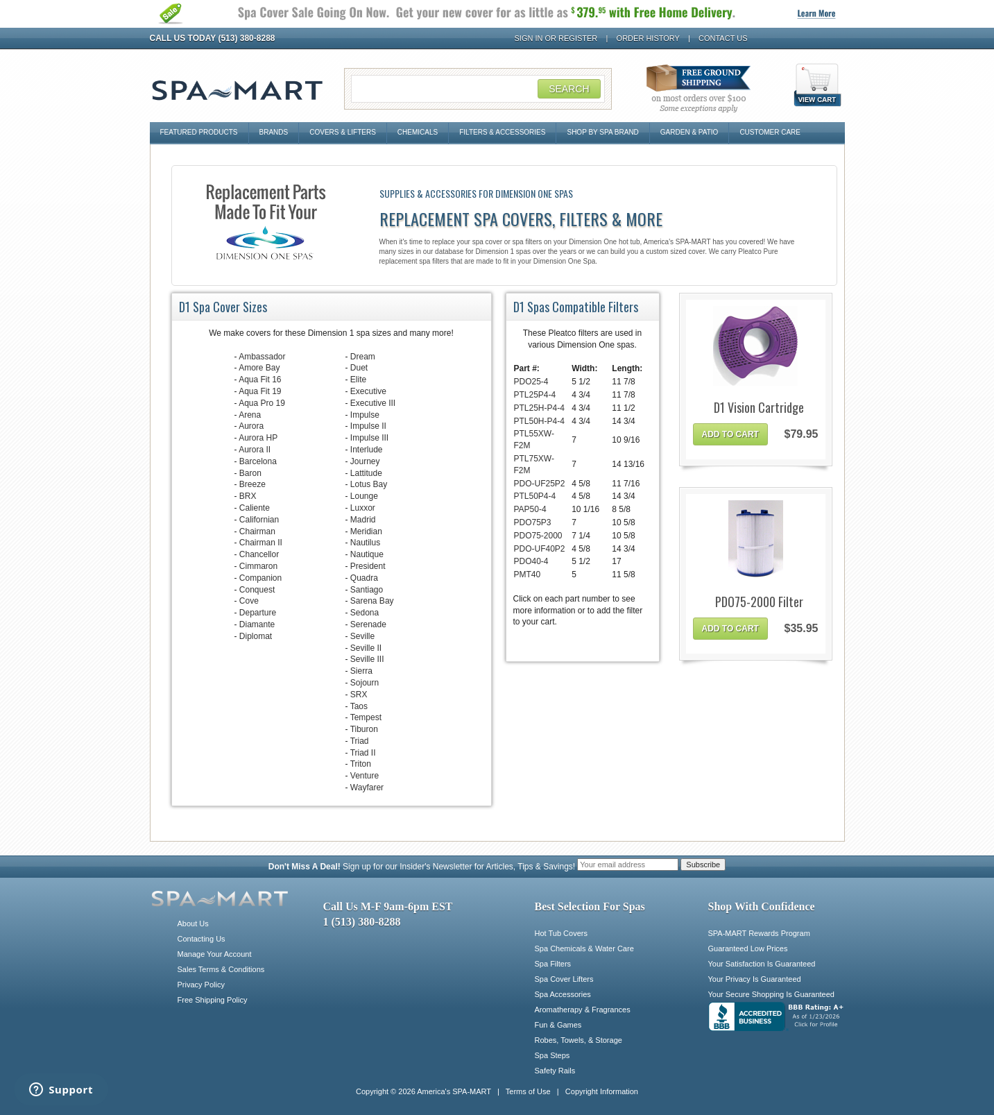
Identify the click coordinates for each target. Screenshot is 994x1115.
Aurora (251, 426)
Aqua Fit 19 (260, 391)
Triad (359, 741)
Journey (365, 461)
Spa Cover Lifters (564, 979)
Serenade (368, 624)
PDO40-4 (531, 561)
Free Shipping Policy (213, 1000)
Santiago (366, 590)
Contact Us (723, 38)
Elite (358, 379)
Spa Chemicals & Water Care (584, 948)
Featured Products (199, 132)
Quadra (364, 578)
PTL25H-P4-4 (539, 408)
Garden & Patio (689, 132)
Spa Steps (552, 1055)
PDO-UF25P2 (539, 483)
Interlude (366, 449)
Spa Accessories (563, 994)
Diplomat (255, 636)
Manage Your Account (215, 954)
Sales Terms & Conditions (221, 969)
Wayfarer (367, 787)
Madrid (363, 520)
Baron (250, 473)
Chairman (257, 531)
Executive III (372, 403)
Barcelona (258, 461)
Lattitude (366, 473)
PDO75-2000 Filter (759, 602)
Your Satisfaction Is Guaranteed (762, 964)
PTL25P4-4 (535, 395)
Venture (364, 776)
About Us (193, 923)
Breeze (252, 484)
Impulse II (368, 426)
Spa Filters (553, 964)
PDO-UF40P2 (539, 549)
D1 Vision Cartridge (759, 407)
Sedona (364, 613)
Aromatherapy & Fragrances (583, 1009)
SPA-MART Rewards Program (759, 933)
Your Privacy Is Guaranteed (754, 979)
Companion (260, 578)
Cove (249, 601)
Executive (368, 391)
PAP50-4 (530, 509)
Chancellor (259, 554)
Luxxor (362, 508)
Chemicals (417, 132)
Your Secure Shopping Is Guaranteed (771, 994)
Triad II (363, 753)
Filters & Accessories (502, 132)
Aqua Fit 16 (260, 379)
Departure (257, 613)
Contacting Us (201, 939)
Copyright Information (601, 1091)
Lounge (364, 496)
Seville (362, 636)
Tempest (366, 717)
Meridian (366, 531)
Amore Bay (259, 368)
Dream (362, 356)
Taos (359, 706)
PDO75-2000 (538, 536)
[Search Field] (478, 89)
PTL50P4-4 (535, 496)
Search (569, 88)
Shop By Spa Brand (602, 132)
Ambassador (262, 356)
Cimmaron (258, 566)
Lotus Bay (368, 484)
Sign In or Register (556, 38)
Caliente (254, 508)
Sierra (361, 671)
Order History (648, 38)
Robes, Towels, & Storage (578, 1040)
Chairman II (260, 542)
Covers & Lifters (342, 132)
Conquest (257, 590)
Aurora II (255, 449)
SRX (359, 694)
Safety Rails (555, 1070)
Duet (359, 368)
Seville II (366, 648)
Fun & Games (558, 1025)
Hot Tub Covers (561, 933)
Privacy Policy (201, 984)
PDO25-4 (531, 381)
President (368, 566)
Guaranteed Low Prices (748, 948)
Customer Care (769, 132)
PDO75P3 (532, 522)
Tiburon (364, 729)
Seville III (367, 659)
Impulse (364, 415)
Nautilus (365, 542)
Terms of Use (528, 1091)
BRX (248, 496)
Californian (259, 520)
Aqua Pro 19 (262, 403)
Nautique (367, 554)
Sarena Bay (372, 601)
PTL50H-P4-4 (539, 421)
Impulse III (369, 438)
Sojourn (364, 683)
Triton (360, 764)
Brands (274, 132)
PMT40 (527, 574)
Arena (250, 415)
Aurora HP (258, 438)
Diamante (257, 624)
